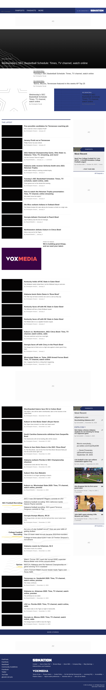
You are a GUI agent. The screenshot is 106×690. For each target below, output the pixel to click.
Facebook (5, 669)
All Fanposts (99, 173)
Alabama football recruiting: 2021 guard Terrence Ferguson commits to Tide (43, 508)
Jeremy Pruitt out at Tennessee (37, 140)
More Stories (53, 632)
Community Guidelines (10, 667)
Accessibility (98, 674)
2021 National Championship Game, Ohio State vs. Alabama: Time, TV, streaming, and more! (45, 154)
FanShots (5, 662)
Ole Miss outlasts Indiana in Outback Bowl (41, 205)
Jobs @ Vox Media (79, 676)
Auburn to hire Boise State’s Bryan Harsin (41, 422)
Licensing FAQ (88, 674)
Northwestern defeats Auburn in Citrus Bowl (42, 230)
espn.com (79, 427)
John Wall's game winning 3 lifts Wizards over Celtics (86, 515)
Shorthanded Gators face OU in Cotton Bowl (42, 409)
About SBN (66, 664)
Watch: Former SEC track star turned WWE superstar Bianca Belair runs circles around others (45, 560)
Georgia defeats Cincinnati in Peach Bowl (41, 217)
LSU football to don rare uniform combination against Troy (86, 460)
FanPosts (5, 659)
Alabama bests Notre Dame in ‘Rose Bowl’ (41, 294)
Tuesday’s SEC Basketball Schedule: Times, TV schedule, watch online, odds (43, 180)
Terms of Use (36, 674)
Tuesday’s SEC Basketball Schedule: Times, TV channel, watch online (63, 73)
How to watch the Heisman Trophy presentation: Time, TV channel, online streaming (44, 193)
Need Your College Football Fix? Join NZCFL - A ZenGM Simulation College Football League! (87, 160)
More (42, 10)
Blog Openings (88, 664)
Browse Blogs (57, 664)
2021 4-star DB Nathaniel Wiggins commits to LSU (43, 499)
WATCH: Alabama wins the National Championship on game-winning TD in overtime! (45, 566)
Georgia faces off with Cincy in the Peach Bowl (43, 345)
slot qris (10, 677)
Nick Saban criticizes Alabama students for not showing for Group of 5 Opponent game (87, 431)
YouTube (5, 674)
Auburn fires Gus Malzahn (35, 473)
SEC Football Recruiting (12, 503)
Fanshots (31, 10)
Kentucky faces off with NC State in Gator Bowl (43, 307)
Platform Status (37, 676)
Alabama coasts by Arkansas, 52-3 (38, 546)
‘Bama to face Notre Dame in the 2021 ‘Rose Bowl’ (45, 447)
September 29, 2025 (85, 455)
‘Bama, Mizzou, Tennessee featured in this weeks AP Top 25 (59, 83)
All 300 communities (90, 10)
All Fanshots (99, 526)
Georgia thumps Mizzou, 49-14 (36, 516)
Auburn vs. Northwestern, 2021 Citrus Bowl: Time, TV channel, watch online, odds (46, 333)
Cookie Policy (58, 674)
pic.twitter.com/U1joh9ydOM (88, 446)
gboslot (4, 677)
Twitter (4, 672)
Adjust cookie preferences (51, 676)
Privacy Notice (47, 674)
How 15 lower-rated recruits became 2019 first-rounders (45, 534)
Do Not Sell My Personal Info (72, 674)
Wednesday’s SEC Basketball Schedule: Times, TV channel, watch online (45, 63)
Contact (35, 664)
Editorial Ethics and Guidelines (42, 666)
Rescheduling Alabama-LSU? (85, 420)
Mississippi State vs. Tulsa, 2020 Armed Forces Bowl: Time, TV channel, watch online (46, 358)
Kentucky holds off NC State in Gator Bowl (42, 282)
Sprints (19, 565)
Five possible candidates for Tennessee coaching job (46, 126)
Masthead (5, 664)
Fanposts (19, 10)
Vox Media (89, 685)
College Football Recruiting (15, 533)
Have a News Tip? (45, 664)
